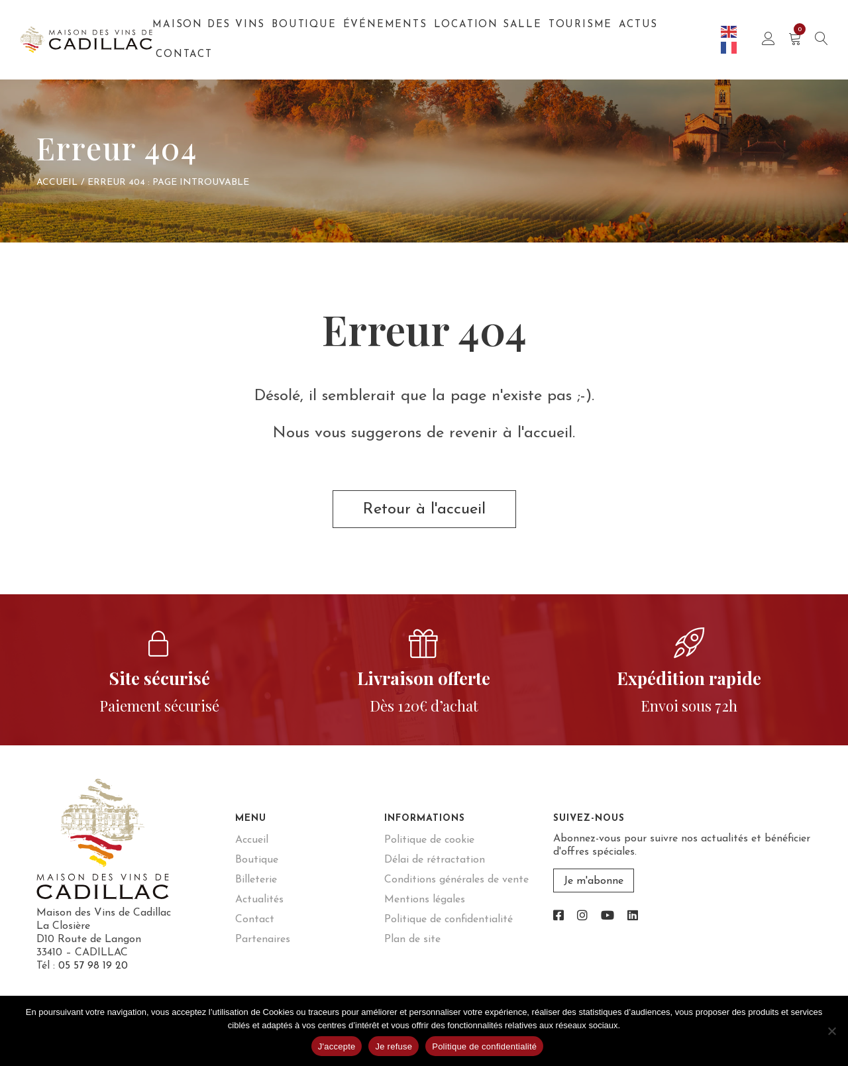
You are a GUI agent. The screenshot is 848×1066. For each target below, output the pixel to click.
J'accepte (337, 1046)
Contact (184, 55)
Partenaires (262, 939)
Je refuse (393, 1046)
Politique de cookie (429, 840)
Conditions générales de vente (456, 880)
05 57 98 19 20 (93, 966)
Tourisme (580, 25)
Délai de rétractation (434, 860)
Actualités (259, 899)
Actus (638, 25)
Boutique (304, 25)
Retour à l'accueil (424, 509)
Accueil (57, 182)
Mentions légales (424, 899)
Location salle (488, 25)
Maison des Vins (208, 25)
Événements (385, 25)
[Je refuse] (831, 1031)
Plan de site (412, 939)
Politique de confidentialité (448, 919)
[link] (558, 916)
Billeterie (256, 880)
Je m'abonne (593, 881)
